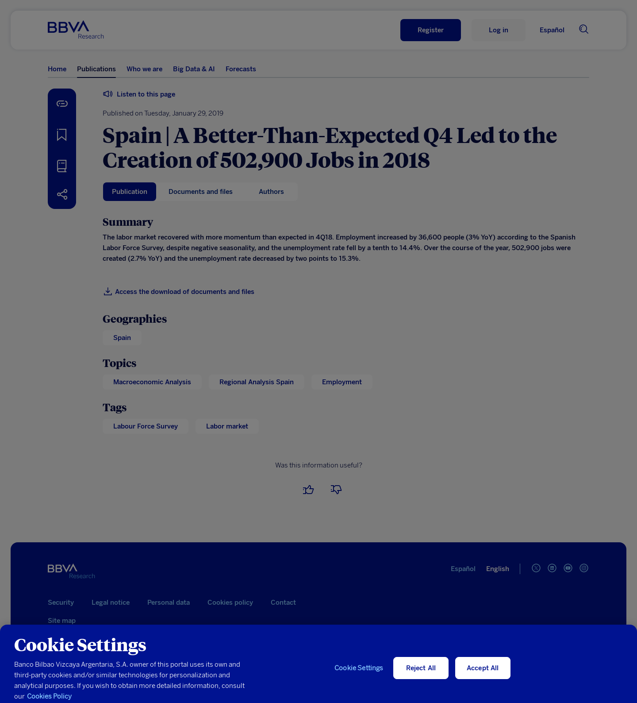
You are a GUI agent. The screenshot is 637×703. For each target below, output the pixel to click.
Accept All (483, 674)
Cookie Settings (358, 674)
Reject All (421, 674)
